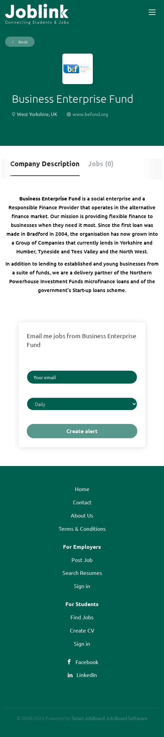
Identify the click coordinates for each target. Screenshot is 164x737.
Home (82, 488)
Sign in (82, 585)
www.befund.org (90, 114)
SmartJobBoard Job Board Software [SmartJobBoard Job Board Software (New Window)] (109, 718)
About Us (82, 515)
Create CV (82, 630)
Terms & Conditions (82, 528)
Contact (82, 502)
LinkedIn (87, 674)
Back (22, 41)
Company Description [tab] (45, 163)
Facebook (87, 661)
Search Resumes (82, 572)
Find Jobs (82, 617)
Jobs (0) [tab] (101, 163)
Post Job (82, 559)
